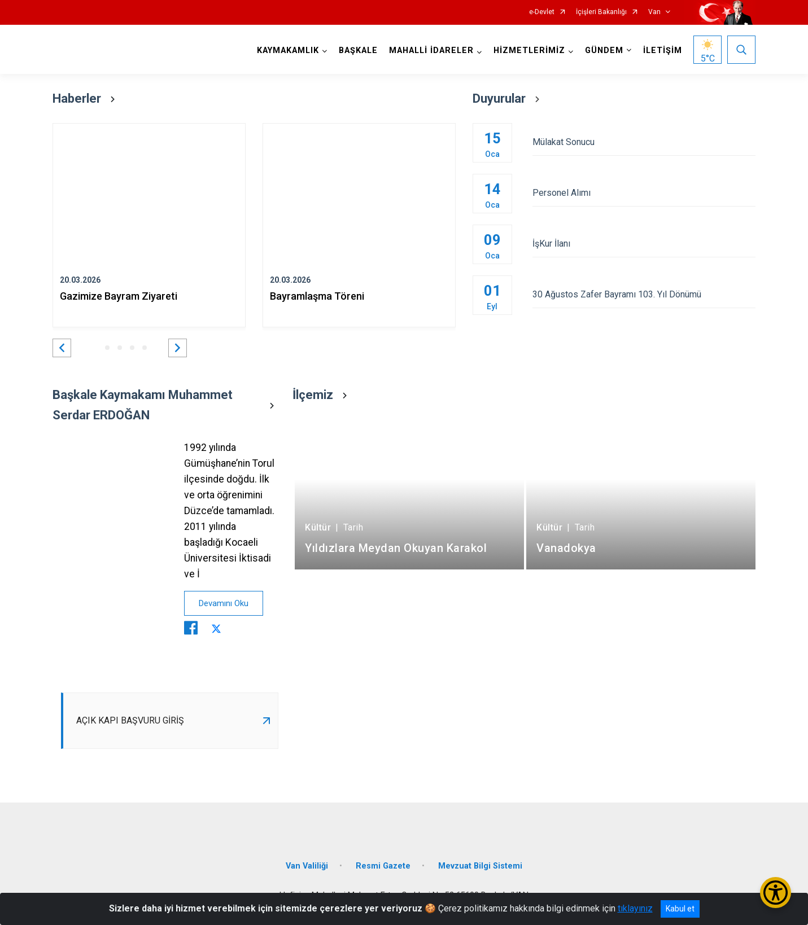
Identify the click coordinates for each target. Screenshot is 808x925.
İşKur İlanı (643, 243)
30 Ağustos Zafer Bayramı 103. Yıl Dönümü (643, 294)
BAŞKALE (358, 50)
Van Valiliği (307, 866)
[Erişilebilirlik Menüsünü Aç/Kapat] (775, 892)
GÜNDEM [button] (604, 50)
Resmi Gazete (383, 866)
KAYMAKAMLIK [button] (288, 50)
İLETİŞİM (662, 50)
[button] (62, 348)
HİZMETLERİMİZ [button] (529, 50)
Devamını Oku (223, 603)
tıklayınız (635, 908)
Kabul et (680, 908)
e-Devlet (541, 12)
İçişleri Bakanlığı (601, 12)
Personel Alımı (643, 192)
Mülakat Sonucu (643, 142)
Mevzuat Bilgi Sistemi (480, 866)
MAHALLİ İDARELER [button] (431, 50)
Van (654, 12)
